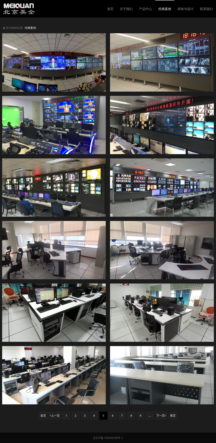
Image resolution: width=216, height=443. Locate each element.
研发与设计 (186, 9)
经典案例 (164, 9)
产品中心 (145, 9)
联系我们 (206, 9)
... (150, 415)
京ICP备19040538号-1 (108, 438)
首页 (110, 9)
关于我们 (126, 9)
